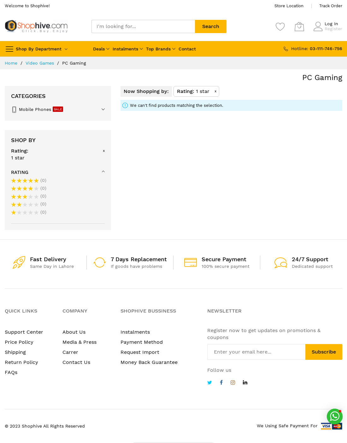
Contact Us (76, 362)
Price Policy (19, 342)
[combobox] (143, 26)
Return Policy (21, 362)
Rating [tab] (19, 172)
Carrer (70, 352)
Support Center (24, 332)
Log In (331, 23)
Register (333, 28)
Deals (99, 48)
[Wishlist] (280, 26)
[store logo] (36, 26)
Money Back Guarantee (149, 362)
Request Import (140, 352)
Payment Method (142, 342)
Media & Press (79, 342)
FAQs (11, 372)
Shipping (15, 352)
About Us (73, 332)
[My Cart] (299, 26)
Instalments (125, 48)
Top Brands (158, 48)
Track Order (330, 5)
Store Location (288, 5)
